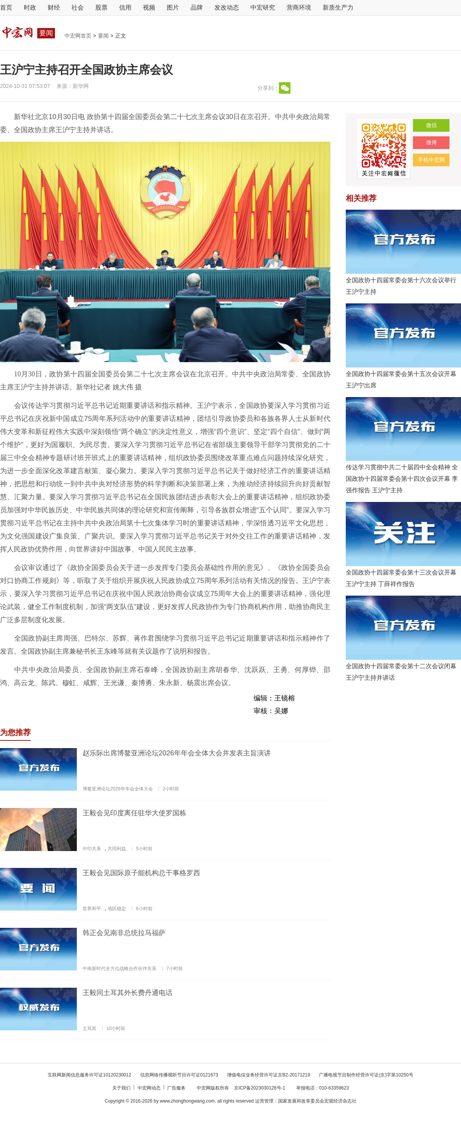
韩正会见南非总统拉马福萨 (124, 933)
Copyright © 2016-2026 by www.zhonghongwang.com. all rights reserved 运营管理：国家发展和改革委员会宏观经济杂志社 (230, 1101)
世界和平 (92, 908)
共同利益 (117, 848)
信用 (125, 7)
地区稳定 (117, 908)
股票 (101, 7)
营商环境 (299, 7)
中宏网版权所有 (213, 1088)
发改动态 (226, 7)
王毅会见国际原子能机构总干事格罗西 (141, 873)
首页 (6, 7)
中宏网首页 (79, 36)
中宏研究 (262, 7)
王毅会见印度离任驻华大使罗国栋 (134, 813)
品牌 (197, 7)
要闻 (104, 36)
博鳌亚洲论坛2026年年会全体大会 (118, 789)
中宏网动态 (150, 1088)
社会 (77, 7)
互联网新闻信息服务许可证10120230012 (90, 1075)
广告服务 (177, 1088)
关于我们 (122, 1088)
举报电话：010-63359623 (322, 1088)
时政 (30, 7)
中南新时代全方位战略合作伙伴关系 (119, 968)
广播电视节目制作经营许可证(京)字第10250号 (366, 1075)
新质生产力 (338, 7)
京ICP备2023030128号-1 (259, 1088)
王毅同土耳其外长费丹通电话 (127, 993)
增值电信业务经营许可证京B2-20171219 (269, 1075)
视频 (149, 7)
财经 (54, 7)
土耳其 (89, 1028)
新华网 (81, 86)
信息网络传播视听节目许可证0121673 (179, 1075)
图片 (173, 7)
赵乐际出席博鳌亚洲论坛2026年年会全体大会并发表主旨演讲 (177, 753)
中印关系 (92, 848)
